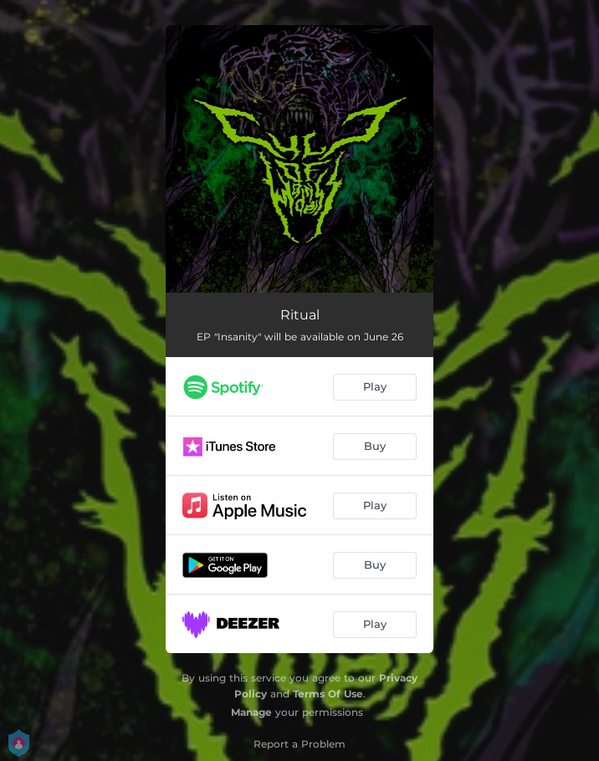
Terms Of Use (328, 693)
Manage (251, 712)
